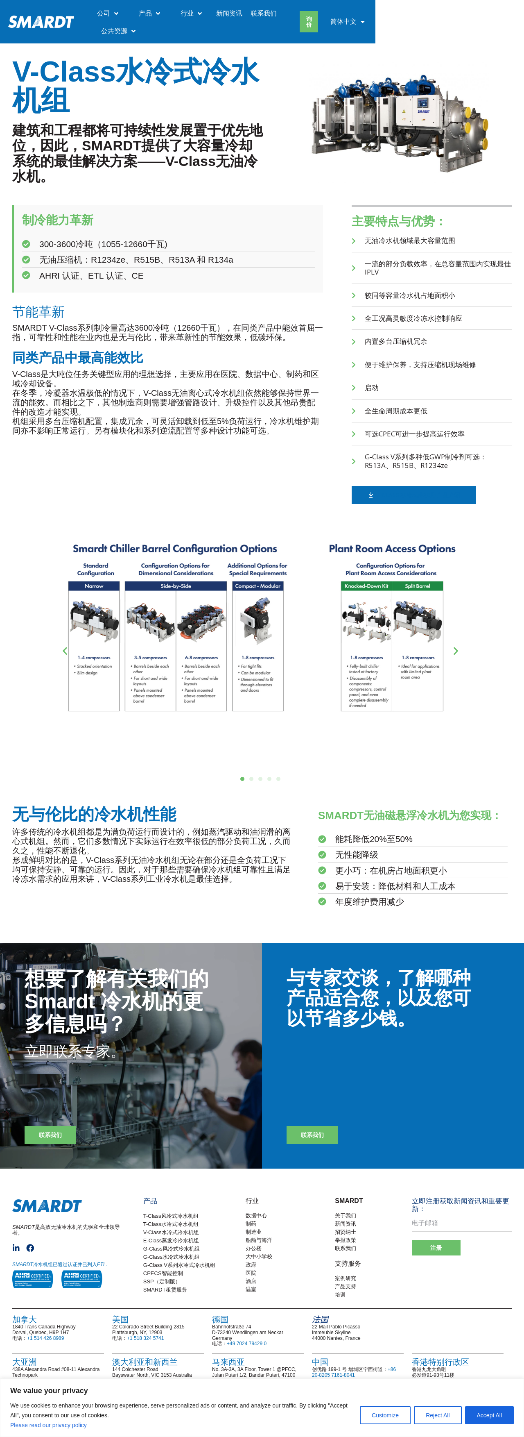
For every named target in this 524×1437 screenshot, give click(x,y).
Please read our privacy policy (49, 1425)
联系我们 (357, 13)
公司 (201, 13)
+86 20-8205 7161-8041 (354, 1372)
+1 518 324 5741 (145, 1338)
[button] (65, 650)
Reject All (437, 1415)
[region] (262, 1407)
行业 (284, 13)
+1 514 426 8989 (45, 1338)
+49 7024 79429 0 (247, 1343)
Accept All (489, 1415)
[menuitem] (486, 13)
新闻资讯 (322, 13)
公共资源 (401, 13)
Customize (385, 1415)
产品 (242, 13)
